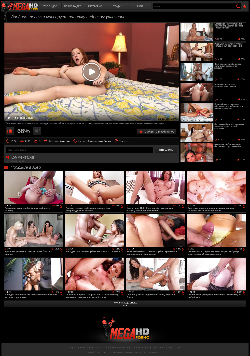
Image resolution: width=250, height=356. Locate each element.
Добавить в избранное (159, 131)
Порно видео (73, 6)
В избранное (244, 6)
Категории (95, 6)
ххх (126, 141)
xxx (129, 141)
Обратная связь (77, 347)
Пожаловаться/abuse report (166, 347)
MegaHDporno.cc (19, 5)
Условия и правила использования (130, 347)
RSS (106, 347)
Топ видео (50, 6)
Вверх (245, 350)
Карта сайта (95, 347)
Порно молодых (95, 141)
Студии (117, 6)
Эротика (107, 141)
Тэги (140, 6)
